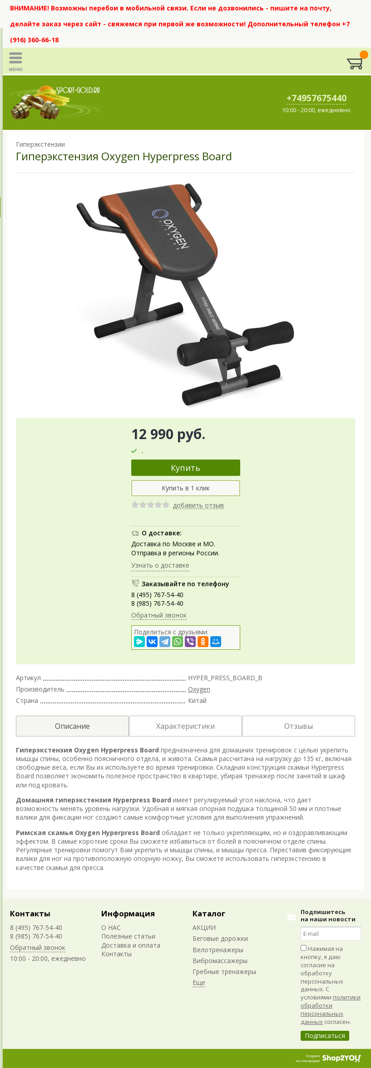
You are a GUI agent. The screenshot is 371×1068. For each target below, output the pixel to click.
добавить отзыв (198, 505)
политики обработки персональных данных (331, 1009)
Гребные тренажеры (224, 971)
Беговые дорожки (220, 938)
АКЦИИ (204, 927)
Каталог (209, 913)
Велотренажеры (218, 949)
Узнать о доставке (160, 565)
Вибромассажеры (220, 960)
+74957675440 (316, 98)
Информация (128, 913)
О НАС (111, 927)
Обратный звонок (159, 615)
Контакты (30, 913)
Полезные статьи (128, 936)
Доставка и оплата (130, 945)
